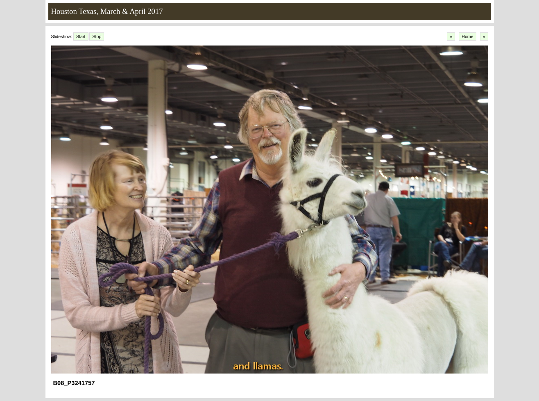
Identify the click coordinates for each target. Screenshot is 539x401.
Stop (96, 36)
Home (467, 36)
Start (81, 36)
